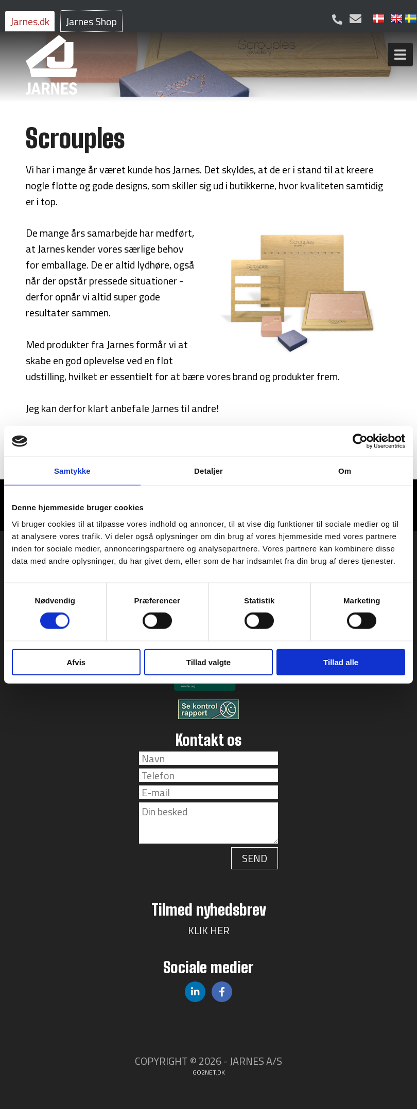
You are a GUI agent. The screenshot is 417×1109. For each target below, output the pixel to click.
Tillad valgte (208, 661)
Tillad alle (340, 661)
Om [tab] (344, 471)
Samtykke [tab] (72, 471)
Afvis (75, 661)
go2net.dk (209, 1072)
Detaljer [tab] (208, 471)
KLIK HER (209, 930)
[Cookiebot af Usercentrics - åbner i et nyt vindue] (360, 441)
